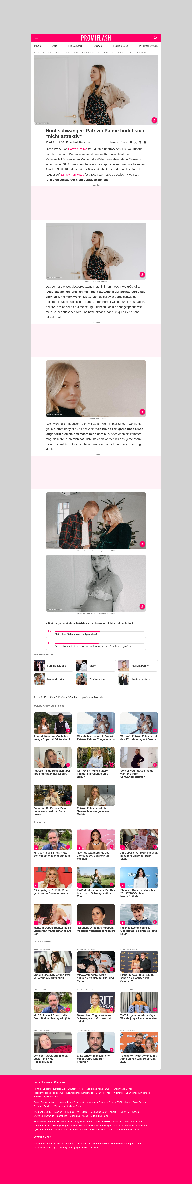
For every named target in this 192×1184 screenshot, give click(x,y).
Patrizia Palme (77, 149)
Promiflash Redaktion (78, 142)
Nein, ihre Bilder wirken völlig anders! (76, 634)
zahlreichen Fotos (72, 174)
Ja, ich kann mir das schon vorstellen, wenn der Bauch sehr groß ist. (93, 646)
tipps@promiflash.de (91, 697)
